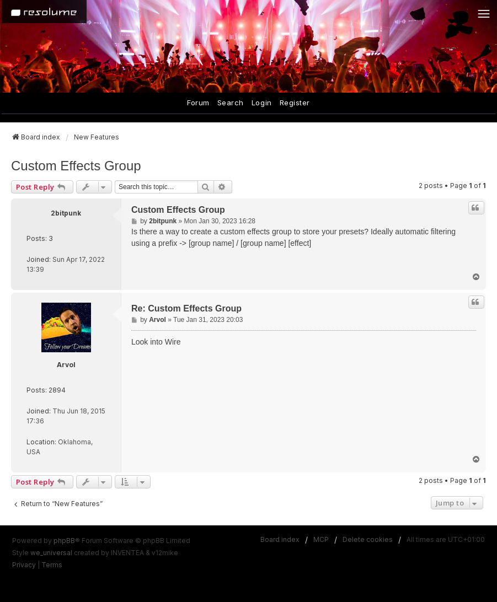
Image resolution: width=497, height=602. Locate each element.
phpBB (64, 540)
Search (230, 102)
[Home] (44, 11)
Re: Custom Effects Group (186, 308)
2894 (57, 390)
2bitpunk (66, 213)
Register (295, 102)
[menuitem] (24, 565)
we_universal (51, 553)
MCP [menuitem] (321, 539)
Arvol (66, 365)
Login (262, 102)
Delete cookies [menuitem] (368, 539)
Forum (198, 102)
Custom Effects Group (76, 165)
